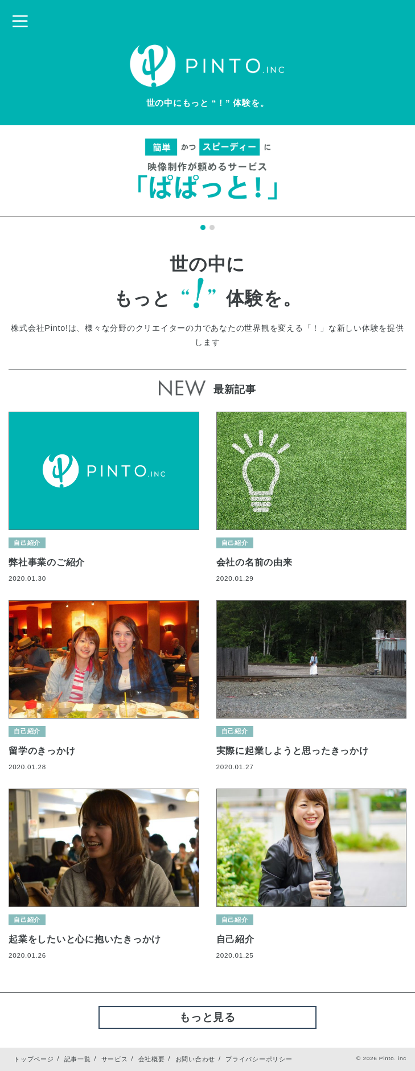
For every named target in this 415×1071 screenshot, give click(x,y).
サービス (114, 1059)
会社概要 (151, 1059)
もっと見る (207, 1017)
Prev (30, 178)
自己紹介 (27, 542)
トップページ (34, 1059)
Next (385, 178)
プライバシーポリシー (259, 1059)
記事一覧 (77, 1059)
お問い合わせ (195, 1059)
